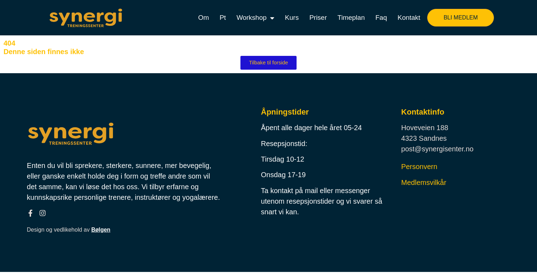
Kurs (292, 17)
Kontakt (409, 17)
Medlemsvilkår (423, 183)
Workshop (255, 18)
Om (203, 17)
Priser (318, 17)
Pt (223, 17)
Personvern (419, 167)
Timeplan (351, 17)
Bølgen (100, 231)
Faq (381, 17)
